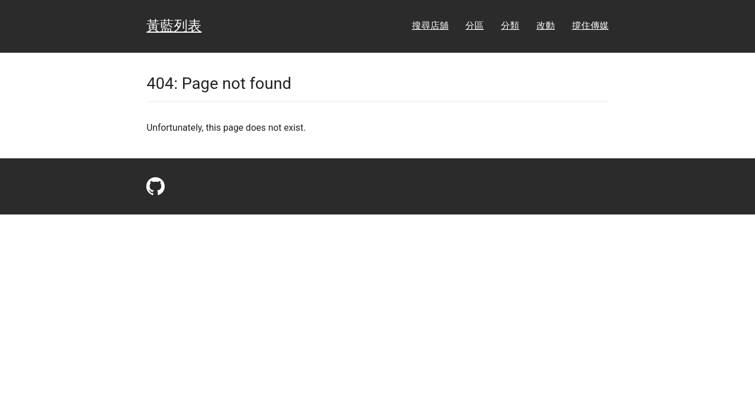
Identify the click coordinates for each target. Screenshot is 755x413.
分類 (510, 25)
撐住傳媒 (590, 25)
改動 (545, 25)
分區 (474, 25)
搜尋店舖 (430, 25)
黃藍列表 (173, 26)
